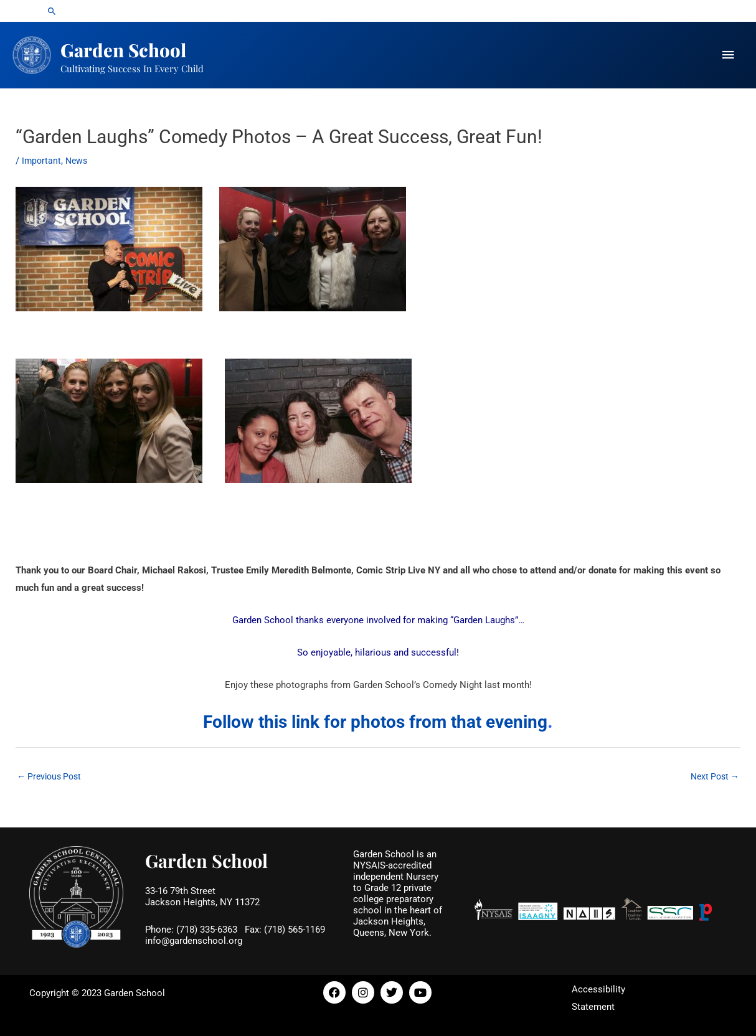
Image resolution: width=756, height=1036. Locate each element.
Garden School (140, 47)
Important (42, 157)
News (78, 157)
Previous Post (52, 773)
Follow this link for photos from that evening (375, 717)
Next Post (712, 773)
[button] (52, 11)
